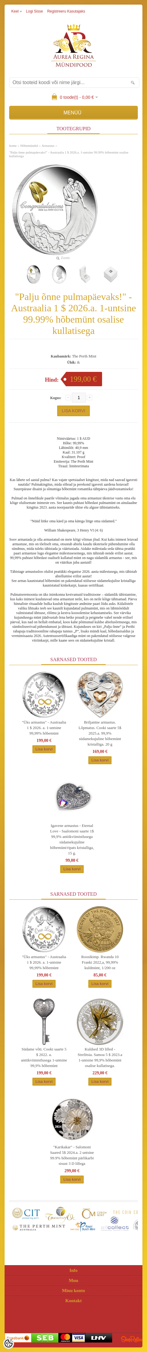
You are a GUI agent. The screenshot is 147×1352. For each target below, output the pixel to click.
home (13, 145)
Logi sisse (34, 11)
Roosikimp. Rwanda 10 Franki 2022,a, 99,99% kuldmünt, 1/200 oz (100, 962)
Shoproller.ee (131, 1339)
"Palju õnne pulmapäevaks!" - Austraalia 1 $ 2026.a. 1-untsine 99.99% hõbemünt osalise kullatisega (68, 154)
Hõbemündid (29, 145)
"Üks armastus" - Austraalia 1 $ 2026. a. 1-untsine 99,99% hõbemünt (44, 727)
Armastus (48, 145)
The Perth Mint (84, 356)
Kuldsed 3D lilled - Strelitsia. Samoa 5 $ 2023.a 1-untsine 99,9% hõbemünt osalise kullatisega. (100, 1057)
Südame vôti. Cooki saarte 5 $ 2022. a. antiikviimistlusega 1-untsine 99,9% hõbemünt (44, 1057)
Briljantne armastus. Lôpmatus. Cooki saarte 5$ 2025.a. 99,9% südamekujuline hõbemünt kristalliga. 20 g (100, 733)
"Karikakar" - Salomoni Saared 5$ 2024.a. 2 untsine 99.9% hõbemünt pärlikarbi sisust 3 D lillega (72, 1155)
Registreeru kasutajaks (66, 11)
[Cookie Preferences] (8, 1343)
